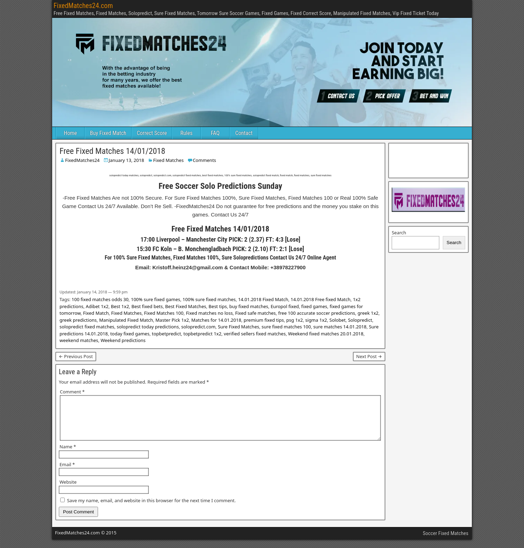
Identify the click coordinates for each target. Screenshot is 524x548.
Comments (204, 160)
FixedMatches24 (82, 160)
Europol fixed (285, 306)
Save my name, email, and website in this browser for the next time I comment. (151, 509)
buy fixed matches (248, 306)
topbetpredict (166, 333)
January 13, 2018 (126, 160)
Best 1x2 (120, 306)
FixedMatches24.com (83, 5)
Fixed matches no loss (209, 313)
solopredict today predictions (148, 326)
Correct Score (152, 133)
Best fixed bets (146, 306)
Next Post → (369, 356)
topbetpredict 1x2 (202, 333)
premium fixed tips (264, 320)
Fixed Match (96, 313)
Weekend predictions (122, 340)
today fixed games (129, 333)
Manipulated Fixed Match (126, 320)
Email (67, 473)
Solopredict (360, 320)
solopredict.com (198, 326)
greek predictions (78, 320)
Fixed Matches (168, 160)
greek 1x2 (367, 313)
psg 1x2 (294, 320)
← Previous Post (76, 356)
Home (70, 133)
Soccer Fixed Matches (445, 542)
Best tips (218, 306)
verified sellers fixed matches (255, 333)
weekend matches (79, 340)
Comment (72, 392)
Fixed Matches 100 (164, 313)
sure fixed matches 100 (286, 326)
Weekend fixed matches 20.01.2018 (325, 333)
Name (68, 455)
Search (399, 232)
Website (68, 490)
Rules (186, 133)
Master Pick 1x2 (172, 320)
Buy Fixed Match (108, 133)
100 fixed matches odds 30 (100, 299)
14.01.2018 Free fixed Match (320, 299)
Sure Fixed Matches (238, 326)
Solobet (337, 320)
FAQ (215, 133)
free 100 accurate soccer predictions (316, 313)
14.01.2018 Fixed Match (263, 299)
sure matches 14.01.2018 (339, 326)
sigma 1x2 (316, 320)
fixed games (314, 306)
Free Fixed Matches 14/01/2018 (112, 151)
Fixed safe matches (255, 313)
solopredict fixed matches (87, 326)
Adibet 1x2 (97, 306)
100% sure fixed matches (209, 299)
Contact (243, 133)
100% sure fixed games (155, 299)
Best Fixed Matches (185, 306)
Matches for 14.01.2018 (216, 320)
